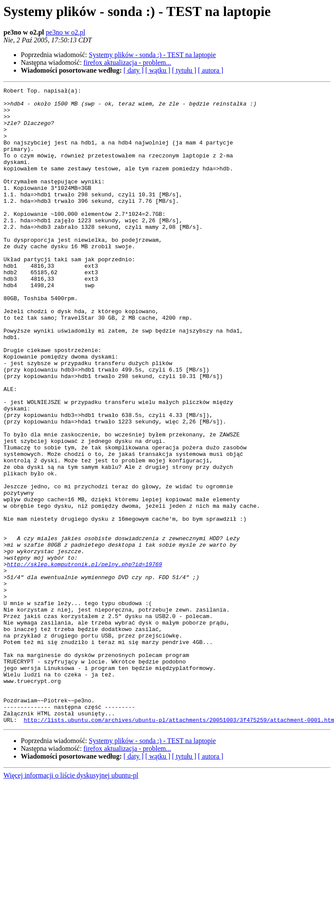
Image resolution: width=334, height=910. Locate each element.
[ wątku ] (157, 70)
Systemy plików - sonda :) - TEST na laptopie (152, 54)
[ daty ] (134, 70)
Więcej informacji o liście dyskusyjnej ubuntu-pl (70, 902)
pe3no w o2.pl (65, 32)
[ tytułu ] (184, 70)
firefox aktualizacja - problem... (127, 62)
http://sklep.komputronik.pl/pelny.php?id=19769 (84, 660)
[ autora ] (210, 70)
